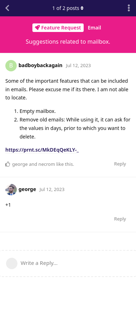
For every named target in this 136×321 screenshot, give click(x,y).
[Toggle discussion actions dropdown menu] (129, 8)
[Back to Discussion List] (7, 8)
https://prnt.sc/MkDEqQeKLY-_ (42, 149)
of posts (68, 8)
